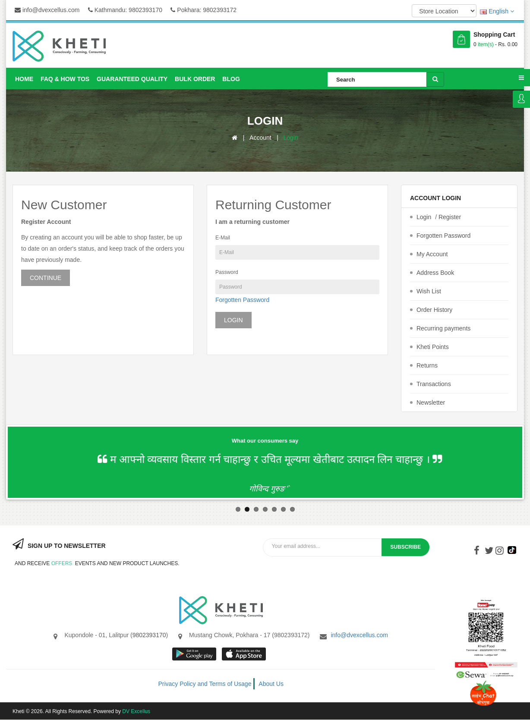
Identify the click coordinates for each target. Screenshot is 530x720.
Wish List (428, 291)
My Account (432, 254)
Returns (427, 365)
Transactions (433, 383)
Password (226, 272)
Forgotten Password (242, 299)
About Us (271, 683)
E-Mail (222, 238)
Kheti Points (432, 346)
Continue (45, 277)
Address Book (435, 272)
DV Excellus (136, 711)
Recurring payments (443, 328)
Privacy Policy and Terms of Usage (204, 683)
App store (244, 654)
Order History (434, 309)
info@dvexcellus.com (47, 9)
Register (450, 217)
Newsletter (430, 402)
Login (521, 99)
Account (260, 137)
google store (195, 654)
